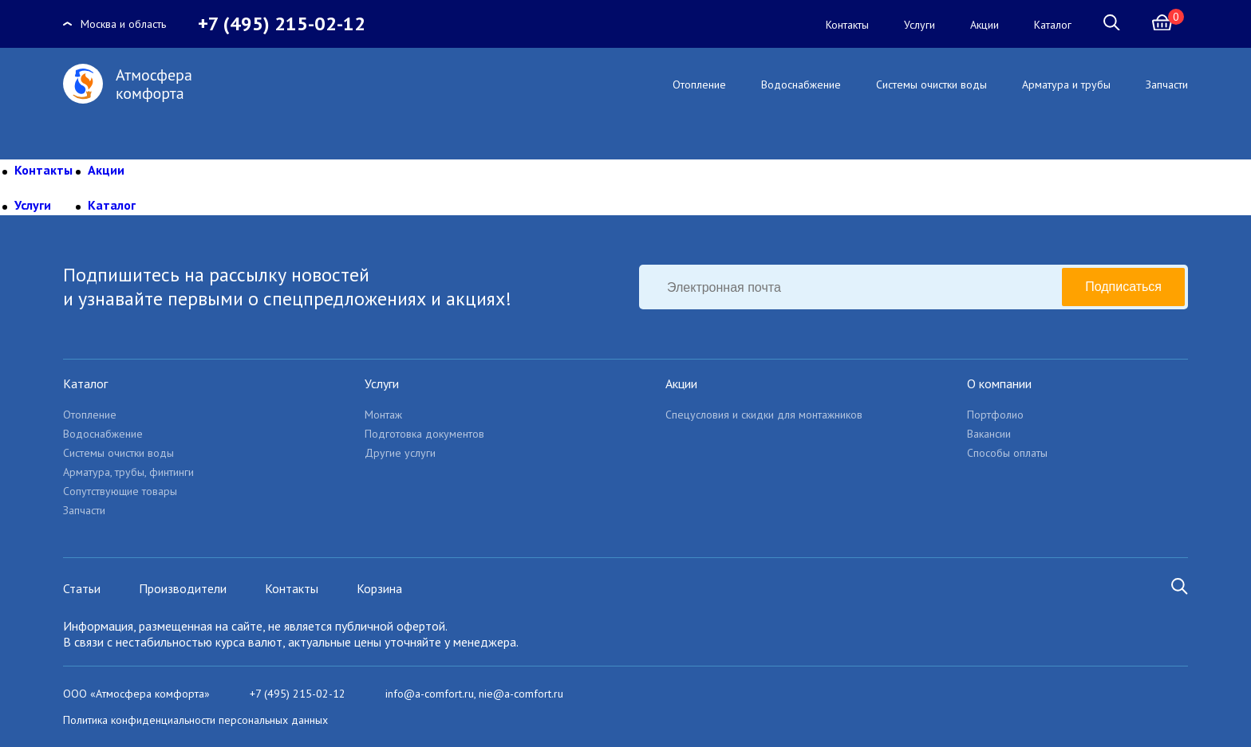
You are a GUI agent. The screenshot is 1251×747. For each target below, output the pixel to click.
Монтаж (383, 414)
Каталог (1052, 25)
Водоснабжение (801, 84)
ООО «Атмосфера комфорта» (136, 693)
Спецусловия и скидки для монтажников (763, 414)
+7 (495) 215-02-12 (281, 24)
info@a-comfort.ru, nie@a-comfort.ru (474, 693)
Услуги (919, 25)
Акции (984, 25)
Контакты (847, 25)
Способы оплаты (1007, 453)
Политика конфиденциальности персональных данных (195, 720)
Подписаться (1123, 286)
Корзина (379, 588)
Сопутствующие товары (120, 491)
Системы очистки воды (931, 84)
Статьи (82, 588)
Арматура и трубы (1066, 84)
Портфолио (995, 414)
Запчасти (1167, 84)
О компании (999, 383)
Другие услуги (400, 453)
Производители (183, 588)
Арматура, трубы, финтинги (128, 472)
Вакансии (989, 434)
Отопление (699, 84)
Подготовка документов (424, 434)
